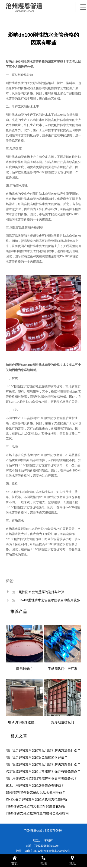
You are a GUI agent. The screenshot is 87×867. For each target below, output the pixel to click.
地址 (72, 860)
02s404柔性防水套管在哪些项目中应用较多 (49, 600)
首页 (14, 860)
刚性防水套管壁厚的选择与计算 (41, 592)
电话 (43, 860)
